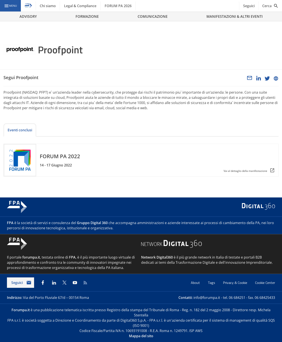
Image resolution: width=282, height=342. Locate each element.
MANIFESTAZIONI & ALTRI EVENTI (234, 16)
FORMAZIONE (87, 16)
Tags (212, 282)
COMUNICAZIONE (153, 16)
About (196, 282)
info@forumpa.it (206, 297)
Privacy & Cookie (235, 282)
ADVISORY (28, 16)
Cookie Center (265, 282)
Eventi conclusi (20, 130)
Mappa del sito (141, 336)
